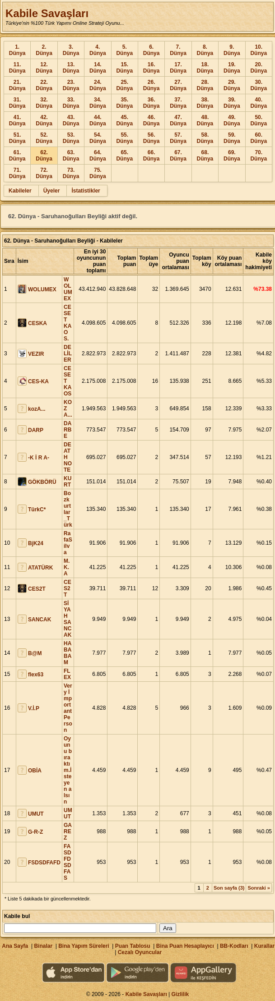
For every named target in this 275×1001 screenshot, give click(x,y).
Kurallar (264, 946)
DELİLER (68, 353)
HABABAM (67, 653)
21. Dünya (17, 85)
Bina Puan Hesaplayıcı (185, 946)
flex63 (35, 674)
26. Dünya (151, 85)
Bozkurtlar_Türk (68, 509)
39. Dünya (232, 102)
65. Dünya (124, 155)
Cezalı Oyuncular (140, 952)
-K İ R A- (38, 458)
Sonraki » (258, 888)
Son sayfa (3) (229, 888)
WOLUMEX (42, 289)
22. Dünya (44, 85)
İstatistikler (85, 191)
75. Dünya (97, 173)
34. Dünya (97, 102)
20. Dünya (258, 67)
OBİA (35, 770)
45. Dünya (124, 120)
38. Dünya (205, 102)
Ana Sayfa (15, 946)
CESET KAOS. (67, 323)
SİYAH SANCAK (67, 619)
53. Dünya (71, 138)
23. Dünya (71, 85)
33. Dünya (71, 102)
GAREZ (68, 831)
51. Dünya (17, 138)
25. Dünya (124, 85)
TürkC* (37, 509)
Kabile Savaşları (47, 13)
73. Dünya (71, 173)
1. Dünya (17, 50)
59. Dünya (232, 138)
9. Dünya (232, 50)
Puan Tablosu (132, 946)
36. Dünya (151, 102)
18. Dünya (205, 67)
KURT (67, 481)
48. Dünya (205, 120)
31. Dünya (17, 102)
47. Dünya (178, 120)
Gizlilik (180, 994)
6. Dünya (151, 50)
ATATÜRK (40, 568)
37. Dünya (178, 102)
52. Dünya (44, 138)
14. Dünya (97, 67)
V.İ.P (33, 708)
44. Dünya (97, 120)
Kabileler (20, 191)
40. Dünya (258, 102)
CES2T (37, 589)
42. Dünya (44, 120)
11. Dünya (17, 67)
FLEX (67, 674)
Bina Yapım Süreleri (83, 946)
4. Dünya (97, 50)
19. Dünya (232, 67)
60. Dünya (258, 138)
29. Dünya (232, 85)
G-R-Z (35, 832)
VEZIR (36, 354)
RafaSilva (68, 543)
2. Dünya (44, 50)
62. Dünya (44, 155)
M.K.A (67, 567)
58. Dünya (205, 138)
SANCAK (39, 619)
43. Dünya (71, 120)
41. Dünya (17, 120)
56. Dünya (151, 138)
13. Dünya (71, 67)
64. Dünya (97, 155)
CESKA (37, 323)
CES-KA (38, 381)
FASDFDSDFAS (67, 862)
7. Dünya (178, 50)
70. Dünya (258, 155)
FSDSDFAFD (44, 862)
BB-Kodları (234, 946)
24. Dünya (97, 85)
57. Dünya (178, 138)
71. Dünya (17, 173)
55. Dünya (124, 138)
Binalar (43, 946)
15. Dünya (124, 67)
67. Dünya (178, 155)
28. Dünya (205, 85)
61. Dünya (17, 155)
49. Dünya (232, 120)
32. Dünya (44, 102)
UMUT (36, 814)
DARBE (67, 429)
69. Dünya (232, 155)
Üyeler (51, 191)
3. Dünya (71, 50)
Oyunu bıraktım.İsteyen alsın (68, 770)
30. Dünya (258, 85)
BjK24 (35, 543)
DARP (35, 430)
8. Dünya (205, 50)
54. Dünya (97, 138)
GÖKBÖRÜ (42, 482)
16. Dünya (151, 67)
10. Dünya (258, 50)
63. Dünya (71, 155)
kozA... (37, 409)
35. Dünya (124, 102)
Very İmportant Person (68, 708)
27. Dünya (178, 85)
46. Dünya (151, 120)
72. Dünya (44, 173)
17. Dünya (178, 67)
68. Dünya (205, 155)
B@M (35, 653)
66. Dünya (151, 155)
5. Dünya (124, 50)
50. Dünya (258, 120)
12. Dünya (44, 67)
